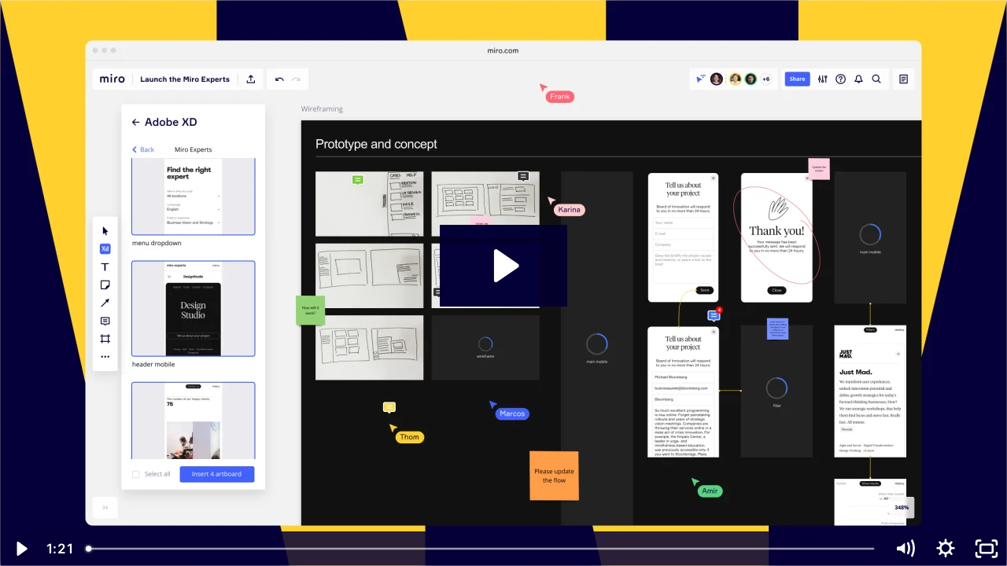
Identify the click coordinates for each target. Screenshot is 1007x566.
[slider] (481, 548)
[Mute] (904, 548)
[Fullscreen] (986, 548)
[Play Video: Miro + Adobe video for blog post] (504, 266)
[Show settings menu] (945, 548)
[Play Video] (20, 548)
